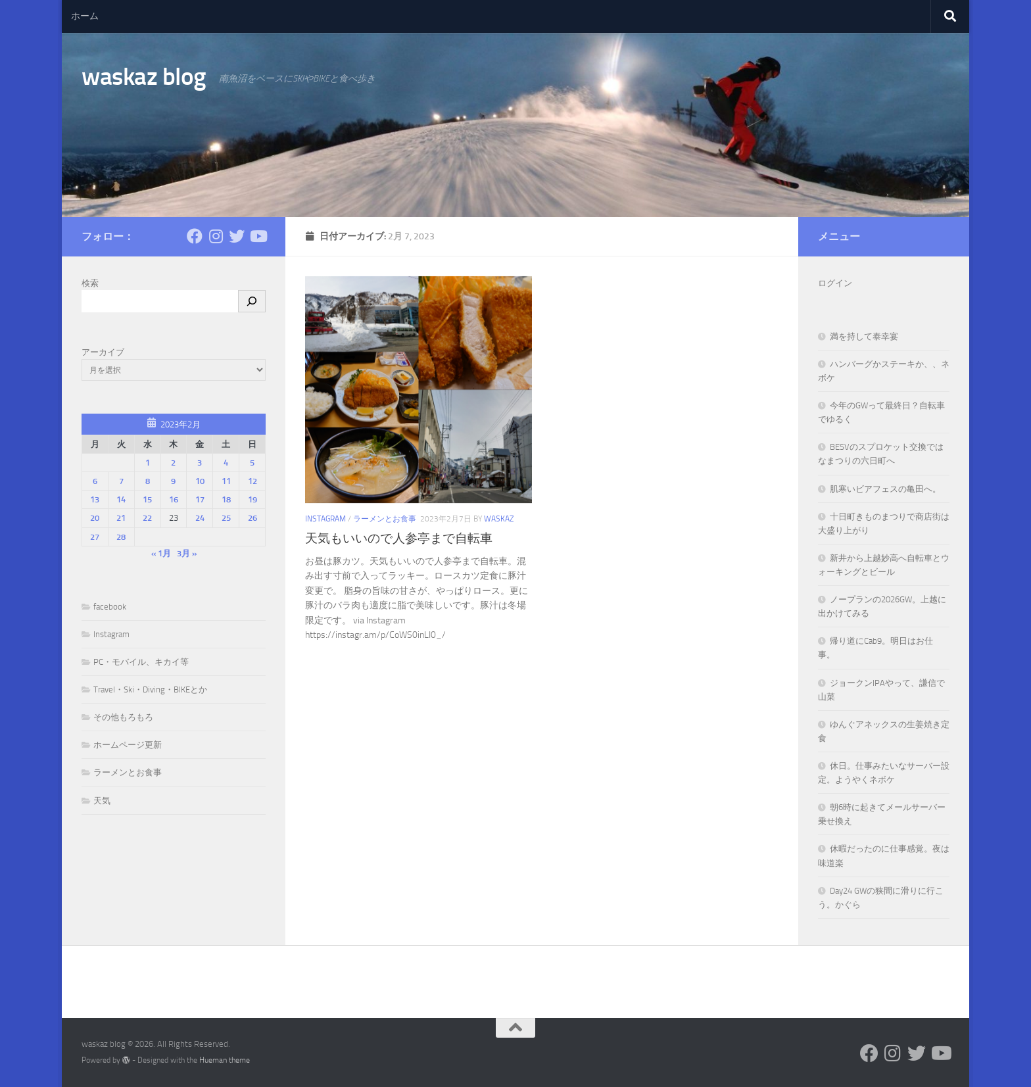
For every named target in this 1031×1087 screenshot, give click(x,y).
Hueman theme (224, 1060)
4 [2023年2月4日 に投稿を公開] (226, 463)
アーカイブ (103, 352)
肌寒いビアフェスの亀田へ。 (885, 489)
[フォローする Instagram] (216, 236)
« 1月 (161, 553)
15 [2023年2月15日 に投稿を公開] (147, 499)
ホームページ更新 (127, 745)
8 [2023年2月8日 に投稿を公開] (147, 481)
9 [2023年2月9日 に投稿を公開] (173, 481)
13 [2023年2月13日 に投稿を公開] (94, 499)
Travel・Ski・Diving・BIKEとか (150, 689)
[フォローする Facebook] (195, 236)
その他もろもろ (123, 717)
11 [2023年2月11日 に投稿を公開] (226, 481)
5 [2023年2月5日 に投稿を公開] (252, 463)
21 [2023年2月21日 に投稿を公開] (121, 518)
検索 (90, 283)
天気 (101, 801)
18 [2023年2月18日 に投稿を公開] (226, 499)
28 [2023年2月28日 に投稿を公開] (121, 537)
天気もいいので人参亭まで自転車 (398, 538)
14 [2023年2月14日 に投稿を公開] (121, 499)
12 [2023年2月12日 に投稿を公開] (252, 481)
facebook (109, 607)
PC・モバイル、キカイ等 (141, 662)
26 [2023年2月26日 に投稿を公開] (252, 518)
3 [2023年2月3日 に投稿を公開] (199, 463)
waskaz (499, 518)
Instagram (325, 518)
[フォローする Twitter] (237, 236)
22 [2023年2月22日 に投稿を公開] (147, 518)
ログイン (835, 283)
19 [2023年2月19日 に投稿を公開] (252, 499)
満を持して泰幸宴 (864, 336)
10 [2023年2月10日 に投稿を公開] (199, 481)
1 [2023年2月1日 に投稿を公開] (147, 463)
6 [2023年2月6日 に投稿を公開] (95, 481)
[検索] (252, 301)
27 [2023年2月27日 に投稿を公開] (94, 537)
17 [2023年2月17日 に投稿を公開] (199, 499)
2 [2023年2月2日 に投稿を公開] (173, 463)
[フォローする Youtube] (258, 236)
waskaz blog (144, 76)
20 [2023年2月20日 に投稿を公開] (94, 518)
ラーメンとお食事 (384, 518)
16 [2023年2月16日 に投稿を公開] (173, 499)
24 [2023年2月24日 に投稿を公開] (199, 518)
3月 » (187, 553)
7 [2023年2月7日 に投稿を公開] (121, 481)
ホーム (85, 16)
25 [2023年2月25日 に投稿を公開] (226, 518)
